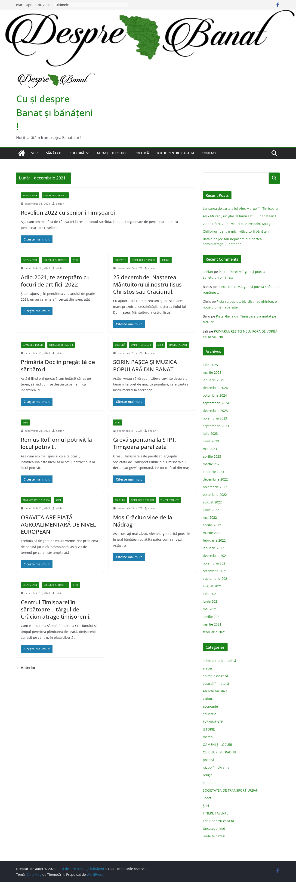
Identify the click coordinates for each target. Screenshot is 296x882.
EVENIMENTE (30, 195)
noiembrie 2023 (215, 418)
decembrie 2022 (215, 479)
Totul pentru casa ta (175, 153)
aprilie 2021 (212, 616)
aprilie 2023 (212, 456)
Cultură (77, 153)
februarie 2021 (214, 632)
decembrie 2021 (215, 555)
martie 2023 (212, 464)
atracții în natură (216, 683)
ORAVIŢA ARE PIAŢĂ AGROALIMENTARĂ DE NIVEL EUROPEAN (58, 524)
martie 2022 (212, 532)
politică (142, 153)
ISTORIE (209, 729)
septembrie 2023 (216, 426)
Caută (274, 178)
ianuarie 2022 (213, 548)
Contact (209, 153)
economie (210, 706)
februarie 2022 (214, 540)
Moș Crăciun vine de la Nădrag (142, 520)
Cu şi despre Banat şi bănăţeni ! (54, 112)
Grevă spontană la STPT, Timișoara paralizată (144, 443)
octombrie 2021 (215, 571)
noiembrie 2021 (215, 563)
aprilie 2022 (212, 525)
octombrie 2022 (215, 494)
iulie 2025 (210, 365)
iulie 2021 (210, 594)
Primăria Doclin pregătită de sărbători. (58, 365)
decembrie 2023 (215, 410)
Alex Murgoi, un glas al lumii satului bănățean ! (239, 216)
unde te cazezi (214, 836)
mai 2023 (210, 449)
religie (165, 260)
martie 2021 (212, 624)
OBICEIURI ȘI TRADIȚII (55, 195)
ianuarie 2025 (213, 380)
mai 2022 (210, 517)
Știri (35, 153)
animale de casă (215, 676)
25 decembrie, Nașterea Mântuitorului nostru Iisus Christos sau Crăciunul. (147, 284)
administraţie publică (36, 500)
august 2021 (212, 586)
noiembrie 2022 (215, 487)
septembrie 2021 (216, 578)
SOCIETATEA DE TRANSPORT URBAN (231, 790)
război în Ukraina (216, 767)
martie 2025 (212, 372)
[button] (86, 153)
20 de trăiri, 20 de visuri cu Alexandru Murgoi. (238, 224)
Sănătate (54, 153)
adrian (60, 204)
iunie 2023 (211, 441)
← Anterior (26, 667)
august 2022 (212, 502)
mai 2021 (210, 609)
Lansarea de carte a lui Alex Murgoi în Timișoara (240, 208)
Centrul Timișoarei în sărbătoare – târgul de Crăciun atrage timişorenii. (55, 609)
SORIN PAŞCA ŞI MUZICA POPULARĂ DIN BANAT (145, 365)
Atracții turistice (112, 153)
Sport (207, 798)
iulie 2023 (210, 433)
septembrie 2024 (216, 403)
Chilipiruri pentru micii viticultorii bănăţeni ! (237, 231)
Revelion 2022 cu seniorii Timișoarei (68, 212)
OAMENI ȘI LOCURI (33, 344)
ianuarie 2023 (213, 471)
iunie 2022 (211, 510)
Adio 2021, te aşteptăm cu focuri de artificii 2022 (55, 280)
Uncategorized (214, 828)
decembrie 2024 (215, 387)
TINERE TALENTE (178, 344)
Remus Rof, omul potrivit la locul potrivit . (56, 443)
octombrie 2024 (215, 395)
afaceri (208, 668)
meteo (208, 737)
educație (120, 260)
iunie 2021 (211, 601)
